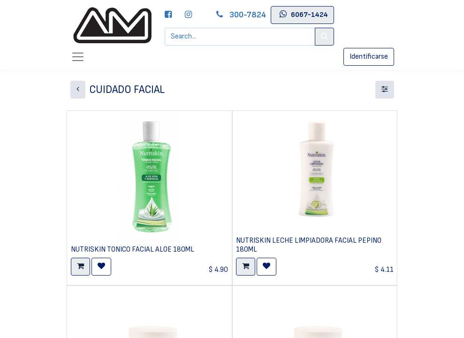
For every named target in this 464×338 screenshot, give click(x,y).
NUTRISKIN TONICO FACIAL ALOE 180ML (132, 249)
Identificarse (369, 56)
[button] (80, 267)
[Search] (324, 37)
